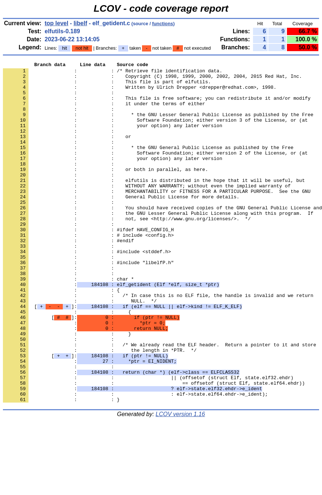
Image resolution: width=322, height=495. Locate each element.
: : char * (68, 322)
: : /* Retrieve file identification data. (112, 72)
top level (56, 23)
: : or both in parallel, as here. (105, 191)
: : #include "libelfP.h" (88, 303)
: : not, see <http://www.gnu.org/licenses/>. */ (127, 250)
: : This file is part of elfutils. (107, 86)
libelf (80, 23)
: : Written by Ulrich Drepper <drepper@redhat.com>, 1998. (139, 92)
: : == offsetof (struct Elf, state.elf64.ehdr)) (154, 447)
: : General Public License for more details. (121, 224)
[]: (122, 355)
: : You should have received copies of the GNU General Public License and (162, 237)
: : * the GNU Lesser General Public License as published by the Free (158, 125)
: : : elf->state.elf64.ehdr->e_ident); (135, 460)
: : (60, 99)
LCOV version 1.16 (180, 482)
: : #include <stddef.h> (87, 289)
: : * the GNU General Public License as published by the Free (148, 164)
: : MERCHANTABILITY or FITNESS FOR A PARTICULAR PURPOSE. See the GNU (156, 217)
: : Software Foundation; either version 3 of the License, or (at (155, 132)
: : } (67, 388)
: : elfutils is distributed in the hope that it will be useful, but (154, 204)
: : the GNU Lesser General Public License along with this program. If (158, 243)
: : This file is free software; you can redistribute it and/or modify (156, 105)
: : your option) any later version (112, 138)
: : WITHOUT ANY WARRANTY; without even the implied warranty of (147, 210)
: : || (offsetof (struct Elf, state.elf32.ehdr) (148, 441)
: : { (61, 335)
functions (162, 23)
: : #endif (68, 276)
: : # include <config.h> (88, 270)
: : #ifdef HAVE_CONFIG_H (88, 263)
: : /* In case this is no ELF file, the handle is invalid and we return (158, 342)
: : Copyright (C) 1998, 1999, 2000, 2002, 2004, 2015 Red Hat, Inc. (152, 79)
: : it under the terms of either (104, 112)
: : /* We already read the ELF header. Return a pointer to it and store (159, 401)
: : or (67, 151)
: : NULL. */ (80, 349)
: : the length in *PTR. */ (99, 408)
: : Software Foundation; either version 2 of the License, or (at (155, 171)
